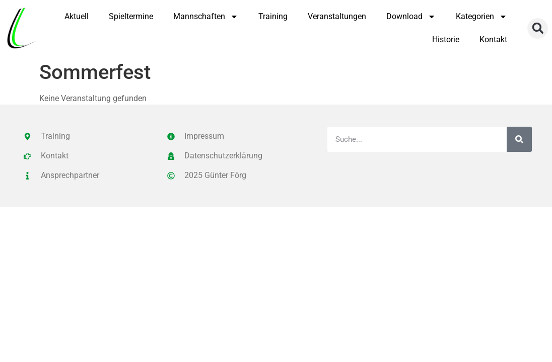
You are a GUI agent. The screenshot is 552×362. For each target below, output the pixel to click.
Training (273, 16)
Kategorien (481, 17)
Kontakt (493, 39)
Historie (445, 39)
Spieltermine (131, 16)
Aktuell (76, 16)
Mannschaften (205, 17)
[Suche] (519, 139)
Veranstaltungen (337, 16)
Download (411, 17)
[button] (537, 28)
